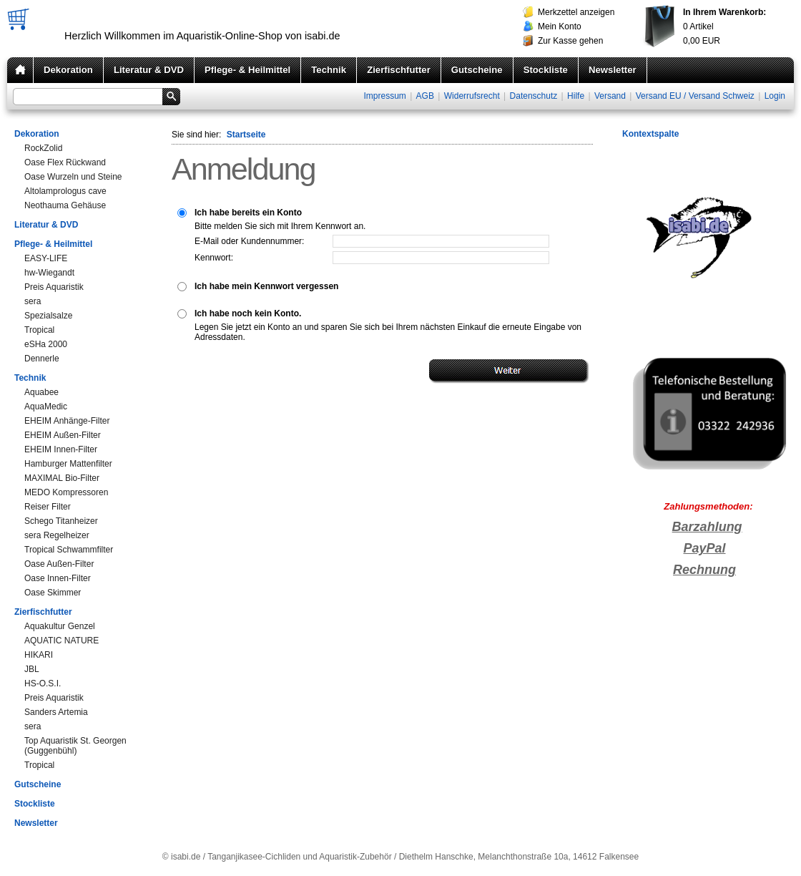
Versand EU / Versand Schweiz (695, 96)
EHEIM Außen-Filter (62, 435)
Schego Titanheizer (61, 521)
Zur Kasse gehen (570, 41)
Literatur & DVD (149, 69)
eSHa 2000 (45, 344)
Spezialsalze (48, 316)
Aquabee (41, 392)
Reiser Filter (47, 507)
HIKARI (38, 655)
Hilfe (575, 96)
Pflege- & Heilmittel (247, 69)
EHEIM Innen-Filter (60, 449)
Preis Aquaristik (54, 287)
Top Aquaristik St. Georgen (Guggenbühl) (75, 746)
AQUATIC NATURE (61, 641)
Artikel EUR (724, 26)
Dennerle (41, 359)
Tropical (39, 330)
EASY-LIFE (45, 258)
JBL (31, 669)
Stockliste (546, 69)
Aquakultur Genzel (59, 626)
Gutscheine (477, 69)
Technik (328, 69)
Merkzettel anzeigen (576, 12)
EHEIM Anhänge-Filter (66, 421)
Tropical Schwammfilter (68, 550)
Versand (610, 96)
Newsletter (613, 69)
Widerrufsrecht (472, 96)
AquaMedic (45, 407)
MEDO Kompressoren (66, 492)
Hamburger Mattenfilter (68, 464)
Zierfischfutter (399, 69)
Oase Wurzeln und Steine (73, 177)
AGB (425, 96)
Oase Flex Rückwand (65, 162)
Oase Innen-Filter (57, 578)
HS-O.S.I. (42, 683)
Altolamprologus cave (65, 191)
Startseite (246, 135)
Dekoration (68, 69)
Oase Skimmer (52, 593)
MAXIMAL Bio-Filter (61, 478)
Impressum (384, 96)
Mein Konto (559, 26)
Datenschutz (534, 96)
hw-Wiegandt (49, 273)
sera (32, 301)
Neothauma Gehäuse (65, 205)
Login (775, 96)
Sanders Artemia (56, 712)
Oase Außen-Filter (59, 564)
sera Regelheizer (56, 535)
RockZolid (43, 148)
